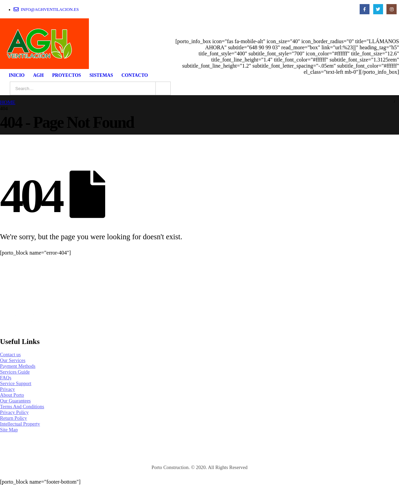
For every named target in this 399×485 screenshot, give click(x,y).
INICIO (16, 75)
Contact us (10, 354)
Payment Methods (17, 366)
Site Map (9, 429)
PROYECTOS (66, 75)
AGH (38, 75)
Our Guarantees (15, 400)
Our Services (12, 360)
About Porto (12, 395)
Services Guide (15, 372)
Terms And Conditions (22, 406)
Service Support (15, 383)
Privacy (7, 389)
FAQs (5, 377)
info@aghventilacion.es (46, 9)
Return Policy (13, 418)
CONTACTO (134, 75)
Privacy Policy (14, 412)
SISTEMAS (101, 75)
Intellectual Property (20, 424)
